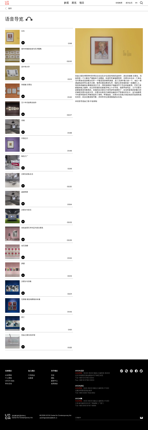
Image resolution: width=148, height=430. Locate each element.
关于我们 (54, 371)
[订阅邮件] (141, 418)
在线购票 (119, 3)
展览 (74, 2)
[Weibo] (121, 371)
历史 (52, 375)
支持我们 (8, 371)
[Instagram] (131, 371)
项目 (81, 2)
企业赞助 (8, 375)
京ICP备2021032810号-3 (48, 418)
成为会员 (129, 3)
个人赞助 (8, 378)
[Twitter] (141, 371)
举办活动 (8, 383)
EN (136, 3)
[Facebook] (136, 371)
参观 (66, 2)
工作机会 (31, 375)
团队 (52, 378)
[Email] (109, 418)
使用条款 (54, 383)
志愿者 (30, 378)
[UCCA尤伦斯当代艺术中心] (7, 3)
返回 (8, 8)
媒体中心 (54, 381)
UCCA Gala (9, 381)
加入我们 (31, 371)
